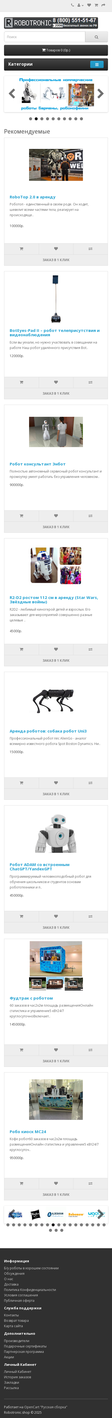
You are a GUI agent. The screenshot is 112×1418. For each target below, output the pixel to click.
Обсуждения (14, 1273)
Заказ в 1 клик (56, 260)
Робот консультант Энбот (38, 464)
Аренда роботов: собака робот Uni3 (48, 731)
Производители (16, 1341)
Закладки (11, 1382)
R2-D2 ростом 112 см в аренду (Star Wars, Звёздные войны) (54, 600)
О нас (8, 1279)
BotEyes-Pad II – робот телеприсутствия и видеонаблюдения (55, 333)
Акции (9, 1357)
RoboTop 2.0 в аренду (32, 196)
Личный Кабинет (17, 1371)
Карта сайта (13, 1326)
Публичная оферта (19, 1300)
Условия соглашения (21, 1295)
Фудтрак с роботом (31, 998)
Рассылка (11, 1388)
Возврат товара (16, 1320)
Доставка (11, 1284)
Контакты (11, 1315)
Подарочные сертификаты (25, 1346)
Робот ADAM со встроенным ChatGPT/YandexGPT (39, 867)
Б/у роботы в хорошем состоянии (31, 1268)
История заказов (17, 1377)
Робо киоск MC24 (28, 1131)
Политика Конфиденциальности (30, 1289)
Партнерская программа (24, 1351)
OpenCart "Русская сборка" (45, 1407)
